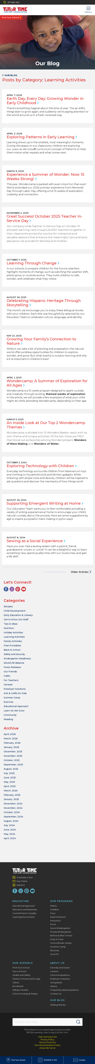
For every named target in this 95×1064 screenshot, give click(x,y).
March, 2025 (10, 790)
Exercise (8, 702)
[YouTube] (23, 589)
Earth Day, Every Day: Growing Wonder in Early (45, 100)
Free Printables (12, 645)
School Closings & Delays (25, 993)
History (53, 986)
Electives (54, 950)
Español (21, 885)
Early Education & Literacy (18, 615)
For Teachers (11, 680)
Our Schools (23, 963)
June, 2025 (10, 777)
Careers (54, 971)
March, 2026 (11, 738)
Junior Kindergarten (60, 928)
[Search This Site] (47, 1022)
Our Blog (57, 1000)
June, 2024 (10, 829)
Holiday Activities (13, 632)
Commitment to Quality (24, 913)
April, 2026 (10, 734)
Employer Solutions (15, 689)
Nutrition (9, 628)
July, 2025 (9, 773)
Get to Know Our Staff (16, 619)
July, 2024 (9, 825)
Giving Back (56, 982)
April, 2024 (10, 838)
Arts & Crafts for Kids (15, 693)
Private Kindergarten (60, 932)
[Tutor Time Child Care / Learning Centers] (14, 9)
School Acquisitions (60, 975)
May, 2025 (9, 782)
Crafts (7, 676)
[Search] (78, 1022)
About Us (57, 963)
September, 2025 (13, 764)
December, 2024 (13, 803)
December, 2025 (13, 751)
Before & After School (61, 935)
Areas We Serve (47, 1048)
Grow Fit (54, 954)
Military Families (20, 990)
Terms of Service (47, 1042)
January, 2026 (11, 747)
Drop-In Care (56, 939)
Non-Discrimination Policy (47, 1045)
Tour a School (19, 971)
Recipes (8, 606)
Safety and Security (14, 654)
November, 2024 (13, 808)
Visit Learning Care (47, 1036)
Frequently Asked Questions (64, 990)
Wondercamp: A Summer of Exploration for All (47, 383)
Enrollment (18, 986)
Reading (8, 719)
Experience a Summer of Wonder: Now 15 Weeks (45, 176)
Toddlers (54, 909)
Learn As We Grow (14, 710)
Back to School (12, 649)
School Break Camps (61, 943)
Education (21, 901)
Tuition (16, 982)
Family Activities (13, 641)
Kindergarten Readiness (17, 658)
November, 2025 (13, 755)
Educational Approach (16, 706)
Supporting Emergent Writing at (45, 503)
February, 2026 (12, 742)
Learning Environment (24, 917)
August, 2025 (11, 769)
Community (10, 715)
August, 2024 (11, 821)
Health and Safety (21, 975)
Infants (53, 906)
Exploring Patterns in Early (42, 137)
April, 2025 (10, 786)
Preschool (55, 920)
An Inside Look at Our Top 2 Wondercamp (46, 424)
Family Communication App (26, 979)
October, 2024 (12, 812)
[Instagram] (12, 589)
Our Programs (61, 901)
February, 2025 (12, 795)
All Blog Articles (58, 1005)
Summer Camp (12, 697)
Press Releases (12, 667)
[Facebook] (6, 589)
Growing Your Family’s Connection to (41, 341)
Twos (52, 913)
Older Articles (81, 571)
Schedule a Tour (25, 877)
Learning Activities (14, 636)
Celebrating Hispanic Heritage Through (44, 302)
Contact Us (55, 993)
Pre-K (53, 924)
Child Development (14, 610)
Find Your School (10, 17)
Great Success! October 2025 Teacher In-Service (44, 218)
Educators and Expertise (25, 909)
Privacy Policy (47, 1039)
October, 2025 (12, 760)
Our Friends (10, 671)
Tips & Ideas (10, 623)
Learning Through (33, 263)
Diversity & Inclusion (60, 967)
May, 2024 (9, 834)
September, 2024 (13, 816)
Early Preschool (58, 917)
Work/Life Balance (14, 662)
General (8, 684)
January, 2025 (11, 799)
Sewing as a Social (36, 541)
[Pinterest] (17, 589)
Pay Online (22, 881)
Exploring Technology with (42, 466)
